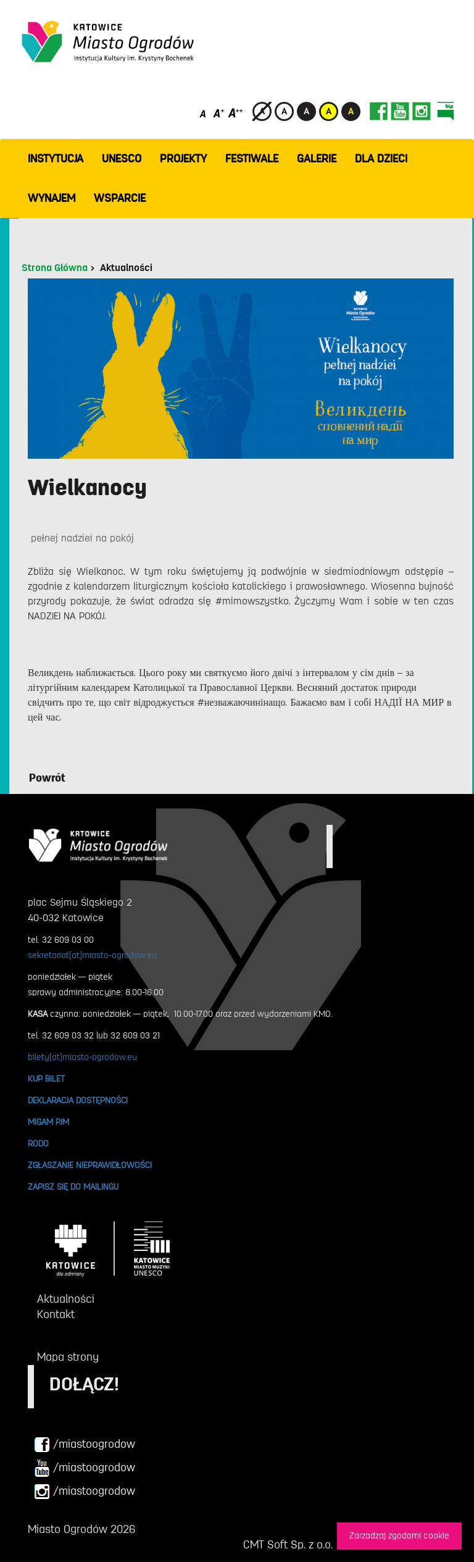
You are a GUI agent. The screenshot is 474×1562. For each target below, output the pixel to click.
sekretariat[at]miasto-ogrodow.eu (92, 955)
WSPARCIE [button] (120, 198)
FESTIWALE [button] (251, 158)
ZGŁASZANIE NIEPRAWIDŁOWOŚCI (90, 1165)
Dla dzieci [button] (381, 158)
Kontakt (56, 1314)
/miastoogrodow (84, 1444)
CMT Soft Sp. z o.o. (288, 1544)
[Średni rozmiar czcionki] (218, 112)
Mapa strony (68, 1357)
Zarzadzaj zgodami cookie (399, 1536)
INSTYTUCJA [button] (55, 158)
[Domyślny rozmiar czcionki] (204, 112)
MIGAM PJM (48, 1121)
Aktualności (126, 268)
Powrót (47, 777)
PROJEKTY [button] (183, 158)
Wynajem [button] (51, 198)
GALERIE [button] (316, 158)
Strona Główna (55, 268)
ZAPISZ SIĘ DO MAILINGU (73, 1186)
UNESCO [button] (121, 158)
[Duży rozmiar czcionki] (235, 112)
